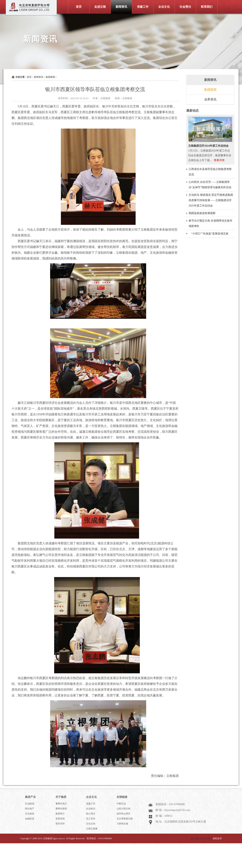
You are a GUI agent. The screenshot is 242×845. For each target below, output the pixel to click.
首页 (79, 6)
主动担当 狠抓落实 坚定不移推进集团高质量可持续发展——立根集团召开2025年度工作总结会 (211, 200)
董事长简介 (61, 803)
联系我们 (206, 6)
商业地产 (29, 808)
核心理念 (90, 813)
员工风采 (90, 818)
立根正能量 (92, 828)
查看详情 (219, 160)
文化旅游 (29, 813)
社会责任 (185, 6)
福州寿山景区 (123, 813)
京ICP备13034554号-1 (201, 838)
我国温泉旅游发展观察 (202, 213)
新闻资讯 (121, 6)
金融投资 (29, 818)
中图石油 (121, 803)
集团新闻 (50, 77)
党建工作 (142, 6)
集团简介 (60, 813)
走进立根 (100, 6)
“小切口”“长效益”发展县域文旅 (208, 233)
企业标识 (90, 808)
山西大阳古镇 (123, 808)
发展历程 (60, 818)
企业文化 (164, 6)
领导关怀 (60, 823)
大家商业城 (122, 823)
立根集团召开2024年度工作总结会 (208, 145)
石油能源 (29, 803)
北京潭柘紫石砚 (125, 818)
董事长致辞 (61, 808)
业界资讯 (210, 99)
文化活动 (90, 823)
